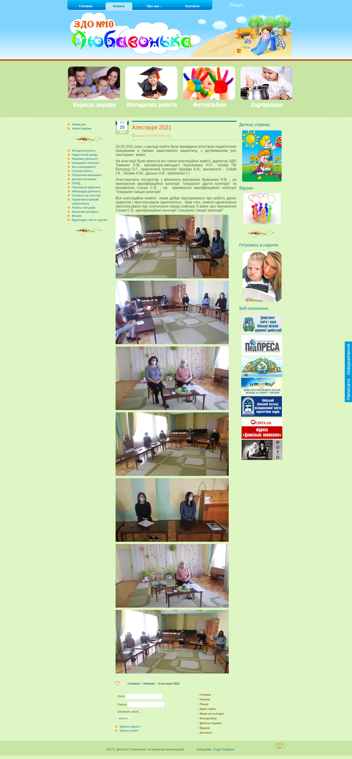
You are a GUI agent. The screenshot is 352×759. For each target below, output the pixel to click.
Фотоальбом (208, 718)
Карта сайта (208, 709)
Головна (134, 683)
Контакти (206, 732)
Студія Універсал (223, 749)
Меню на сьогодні (212, 713)
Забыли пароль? (129, 726)
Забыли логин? (129, 730)
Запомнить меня (127, 711)
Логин (121, 696)
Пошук (204, 704)
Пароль (122, 704)
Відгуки (205, 728)
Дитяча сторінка (210, 723)
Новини (149, 683)
